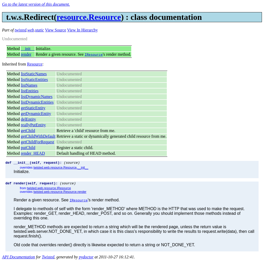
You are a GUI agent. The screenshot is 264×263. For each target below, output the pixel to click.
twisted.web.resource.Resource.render (60, 193)
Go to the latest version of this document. (36, 4)
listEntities (29, 91)
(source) (72, 163)
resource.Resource (88, 17)
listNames (29, 85)
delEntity (28, 119)
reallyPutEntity (33, 125)
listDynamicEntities (37, 102)
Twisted (48, 258)
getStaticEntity (33, 108)
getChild (28, 130)
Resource (35, 64)
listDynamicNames (37, 96)
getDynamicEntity (36, 113)
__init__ (28, 48)
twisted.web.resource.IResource (49, 190)
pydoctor (86, 258)
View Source (55, 30)
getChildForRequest (37, 142)
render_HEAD (33, 153)
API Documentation (18, 258)
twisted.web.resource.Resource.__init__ (61, 168)
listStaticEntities (34, 79)
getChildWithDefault (38, 136)
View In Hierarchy (82, 30)
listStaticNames (34, 74)
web (30, 30)
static (39, 30)
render (26, 54)
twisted (20, 30)
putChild (28, 147)
